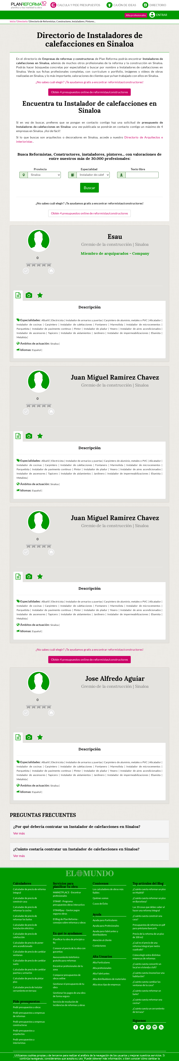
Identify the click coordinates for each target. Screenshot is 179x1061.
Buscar (89, 187)
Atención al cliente (102, 940)
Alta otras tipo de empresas (107, 984)
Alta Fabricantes (101, 973)
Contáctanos (99, 945)
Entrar (158, 15)
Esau (115, 236)
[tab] (18, 295)
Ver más (19, 833)
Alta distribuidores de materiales (109, 979)
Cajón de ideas (121, 5)
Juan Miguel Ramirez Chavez (115, 377)
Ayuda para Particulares (105, 920)
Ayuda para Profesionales (106, 925)
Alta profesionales (136, 15)
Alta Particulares (101, 962)
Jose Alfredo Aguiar (115, 678)
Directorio (154, 5)
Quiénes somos (100, 898)
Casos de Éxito (100, 903)
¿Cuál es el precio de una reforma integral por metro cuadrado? (146, 946)
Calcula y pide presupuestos (75, 5)
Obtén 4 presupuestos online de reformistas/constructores (89, 92)
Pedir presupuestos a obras (27, 1007)
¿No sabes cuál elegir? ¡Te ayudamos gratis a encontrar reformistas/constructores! (89, 82)
